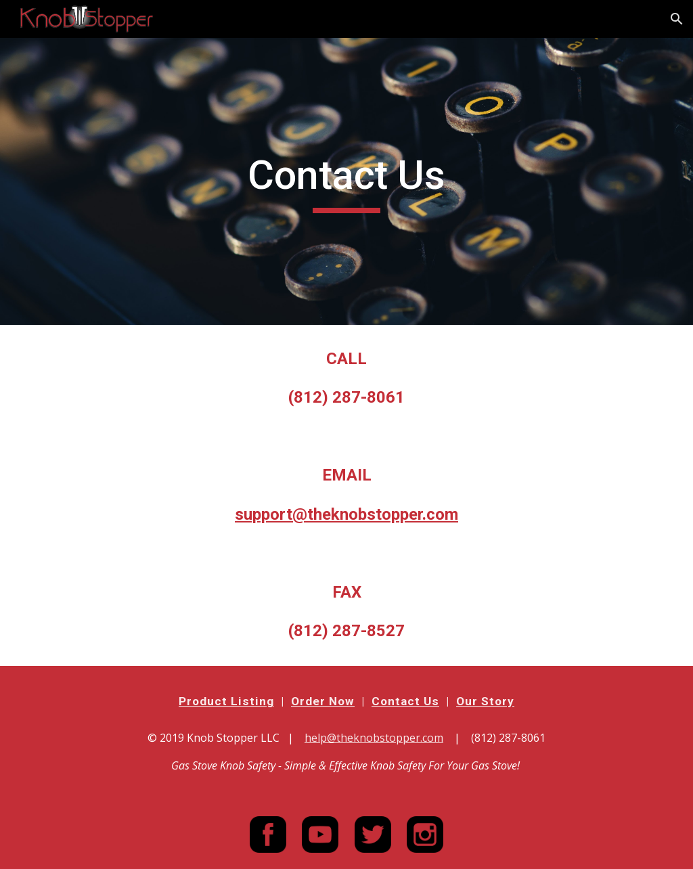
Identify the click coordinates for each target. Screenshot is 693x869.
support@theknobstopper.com (346, 514)
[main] (346, 181)
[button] (677, 19)
